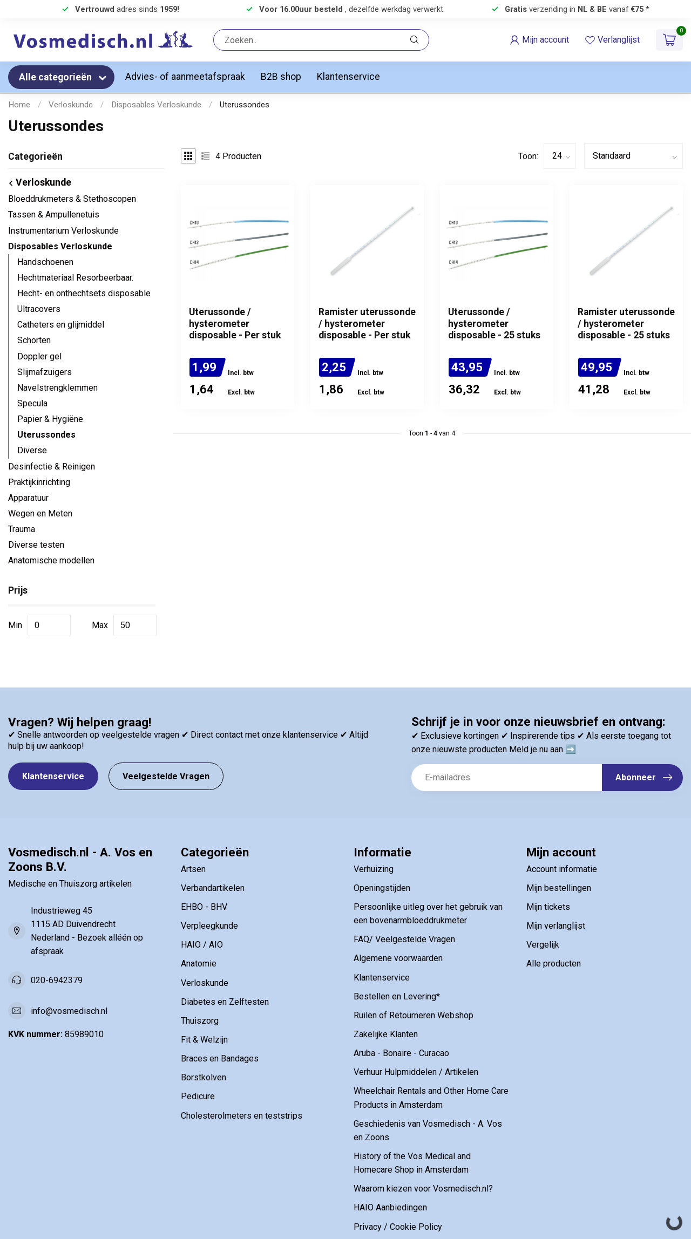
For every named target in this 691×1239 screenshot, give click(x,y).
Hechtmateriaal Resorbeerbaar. (75, 278)
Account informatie (561, 869)
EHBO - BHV (204, 907)
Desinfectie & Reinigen (51, 466)
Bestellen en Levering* (397, 996)
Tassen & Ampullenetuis (53, 214)
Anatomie (198, 963)
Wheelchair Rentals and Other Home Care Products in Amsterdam (431, 1097)
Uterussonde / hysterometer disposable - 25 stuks (494, 323)
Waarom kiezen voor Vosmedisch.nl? (423, 1188)
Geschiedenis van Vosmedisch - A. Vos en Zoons (428, 1130)
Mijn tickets (548, 907)
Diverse (32, 450)
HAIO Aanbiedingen (390, 1207)
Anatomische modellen (51, 560)
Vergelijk (542, 945)
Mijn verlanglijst (555, 926)
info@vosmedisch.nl (69, 1011)
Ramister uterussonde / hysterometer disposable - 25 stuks (626, 323)
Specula (32, 403)
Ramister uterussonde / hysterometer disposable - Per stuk (367, 323)
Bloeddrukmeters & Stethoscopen (72, 199)
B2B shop (281, 76)
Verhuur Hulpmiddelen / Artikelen (416, 1072)
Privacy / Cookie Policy (398, 1227)
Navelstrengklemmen (57, 388)
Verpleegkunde (209, 926)
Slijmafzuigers (44, 372)
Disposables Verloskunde (156, 105)
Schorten (34, 340)
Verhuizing (374, 869)
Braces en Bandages (220, 1058)
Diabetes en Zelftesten (225, 1002)
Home (19, 105)
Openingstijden (382, 888)
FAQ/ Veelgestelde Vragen (404, 939)
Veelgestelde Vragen (166, 776)
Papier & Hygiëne (50, 419)
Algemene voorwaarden (398, 958)
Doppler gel (39, 356)
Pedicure (198, 1096)
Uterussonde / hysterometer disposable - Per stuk (235, 323)
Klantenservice (348, 76)
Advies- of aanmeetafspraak (185, 76)
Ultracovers (38, 309)
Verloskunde (71, 105)
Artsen (193, 869)
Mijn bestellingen (558, 888)
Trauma (21, 529)
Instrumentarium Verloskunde (63, 231)
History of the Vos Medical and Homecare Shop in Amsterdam (412, 1163)
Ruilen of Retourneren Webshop (413, 1015)
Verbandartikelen (213, 888)
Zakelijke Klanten (386, 1034)
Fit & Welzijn (204, 1039)
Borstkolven (203, 1077)
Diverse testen (36, 545)
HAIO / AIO (202, 945)
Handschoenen (45, 262)
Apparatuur (28, 498)
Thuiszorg (200, 1021)
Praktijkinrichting (39, 482)
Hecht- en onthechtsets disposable (84, 293)
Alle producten (553, 963)
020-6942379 (57, 980)
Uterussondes (244, 105)
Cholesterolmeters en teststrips (241, 1116)
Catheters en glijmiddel (60, 324)
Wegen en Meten (40, 513)
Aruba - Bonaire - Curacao (401, 1053)
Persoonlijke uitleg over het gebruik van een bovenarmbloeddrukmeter (428, 913)
